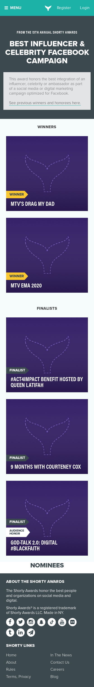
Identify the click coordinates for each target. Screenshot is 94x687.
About (11, 662)
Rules (10, 669)
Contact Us (59, 662)
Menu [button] (13, 7)
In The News (61, 655)
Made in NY (53, 612)
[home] (47, 8)
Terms (11, 676)
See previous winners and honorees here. (45, 103)
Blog (54, 676)
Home (11, 655)
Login (84, 7)
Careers (57, 669)
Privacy (25, 676)
